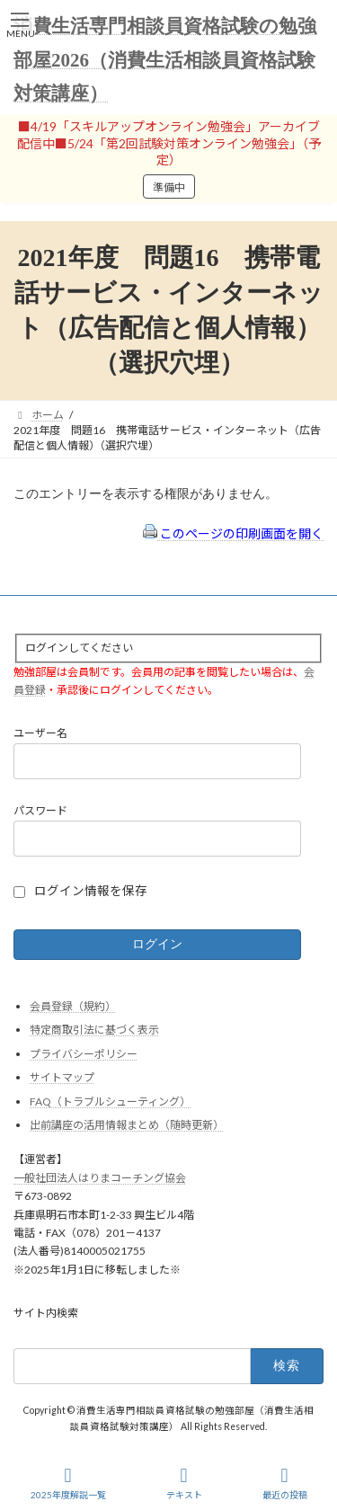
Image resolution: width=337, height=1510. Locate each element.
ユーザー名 (40, 734)
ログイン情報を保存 (90, 891)
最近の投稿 (284, 1483)
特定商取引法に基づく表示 (94, 1029)
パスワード (40, 810)
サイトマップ (62, 1078)
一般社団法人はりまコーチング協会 (99, 1178)
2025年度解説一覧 (68, 1483)
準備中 (169, 187)
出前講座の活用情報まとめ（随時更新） (127, 1125)
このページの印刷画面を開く (233, 533)
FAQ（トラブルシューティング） (110, 1101)
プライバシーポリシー (83, 1054)
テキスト (184, 1483)
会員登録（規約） (73, 1006)
